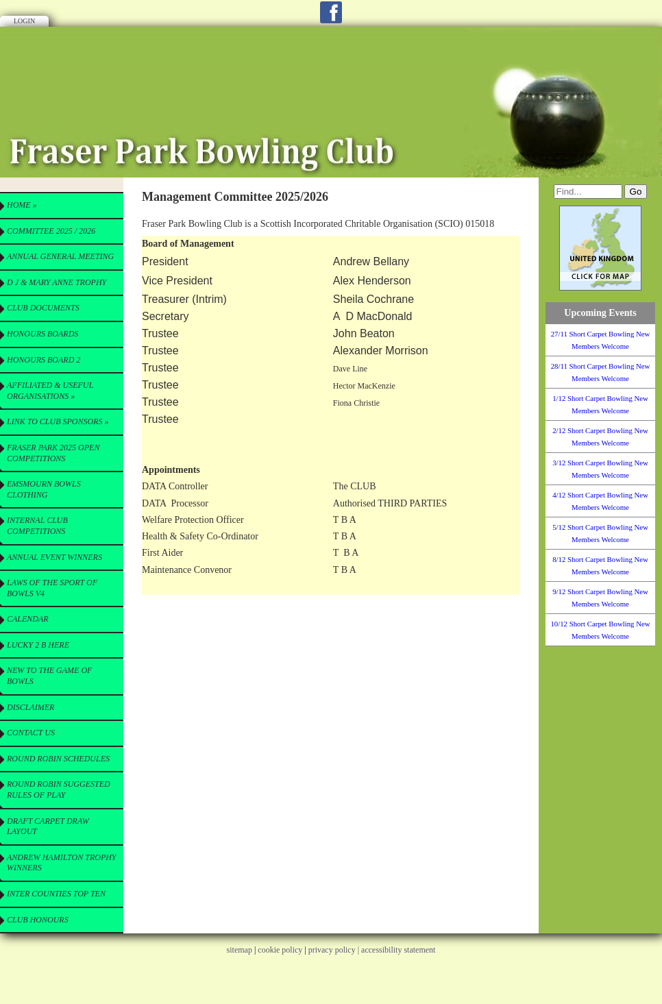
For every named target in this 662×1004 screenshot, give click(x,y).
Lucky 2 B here (38, 645)
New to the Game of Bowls (49, 675)
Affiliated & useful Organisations (50, 390)
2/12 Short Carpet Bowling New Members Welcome (600, 436)
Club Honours (38, 920)
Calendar (28, 619)
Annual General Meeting (60, 256)
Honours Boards (42, 334)
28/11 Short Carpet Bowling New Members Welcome (600, 372)
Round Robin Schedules (58, 758)
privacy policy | (334, 950)
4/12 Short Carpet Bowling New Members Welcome (600, 501)
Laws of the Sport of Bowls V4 (52, 588)
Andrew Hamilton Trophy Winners (62, 863)
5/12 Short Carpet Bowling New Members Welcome (600, 533)
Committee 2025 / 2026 (51, 231)
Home (22, 205)
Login (24, 21)
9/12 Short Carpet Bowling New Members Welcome (600, 597)
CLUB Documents (43, 308)
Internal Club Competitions (37, 525)
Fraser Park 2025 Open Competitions (53, 453)
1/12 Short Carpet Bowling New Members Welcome (600, 404)
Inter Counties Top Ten (56, 893)
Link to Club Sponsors (57, 421)
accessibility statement (398, 950)
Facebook (331, 12)
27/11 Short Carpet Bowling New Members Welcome (600, 340)
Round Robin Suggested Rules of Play (58, 789)
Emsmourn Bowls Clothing (44, 489)
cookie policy (280, 950)
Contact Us (31, 732)
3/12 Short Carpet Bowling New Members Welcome (600, 468)
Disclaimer (30, 707)
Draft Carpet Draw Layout (48, 826)
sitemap (239, 950)
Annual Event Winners (54, 557)
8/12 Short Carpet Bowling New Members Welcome (600, 565)
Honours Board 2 (43, 360)
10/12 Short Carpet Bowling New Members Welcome (600, 630)
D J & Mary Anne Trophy (56, 282)
